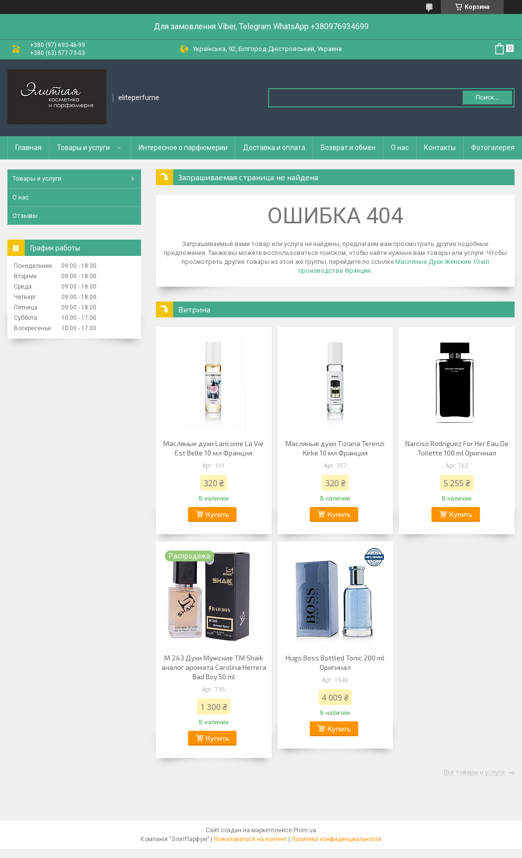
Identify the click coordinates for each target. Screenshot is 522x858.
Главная (28, 147)
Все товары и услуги (474, 772)
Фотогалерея (493, 147)
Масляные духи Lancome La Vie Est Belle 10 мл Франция (213, 448)
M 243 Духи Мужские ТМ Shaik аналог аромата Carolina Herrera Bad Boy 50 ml (213, 667)
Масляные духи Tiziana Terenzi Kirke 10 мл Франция (334, 448)
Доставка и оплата (274, 147)
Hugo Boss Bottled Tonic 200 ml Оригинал (334, 662)
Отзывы (25, 215)
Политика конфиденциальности (336, 839)
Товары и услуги (83, 147)
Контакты (440, 147)
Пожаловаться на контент (250, 839)
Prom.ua (304, 830)
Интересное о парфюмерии (183, 147)
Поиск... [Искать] (487, 97)
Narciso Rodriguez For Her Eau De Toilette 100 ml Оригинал (457, 448)
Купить (217, 514)
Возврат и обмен (348, 147)
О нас (400, 147)
